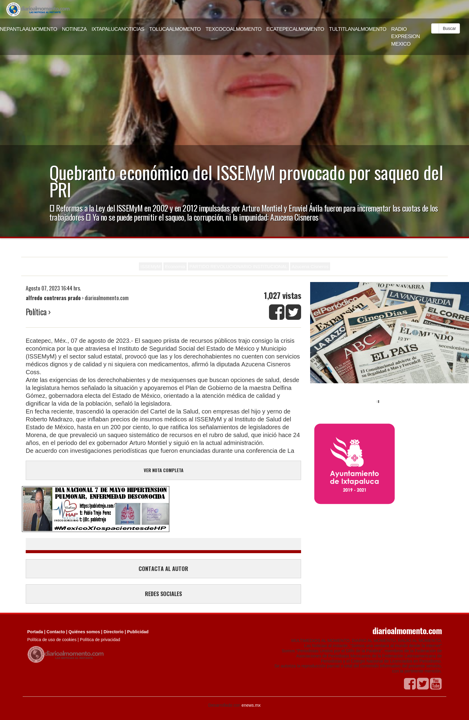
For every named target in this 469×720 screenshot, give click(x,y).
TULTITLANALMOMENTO (357, 29)
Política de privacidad (100, 639)
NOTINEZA (74, 29)
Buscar (449, 28)
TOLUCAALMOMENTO (175, 29)
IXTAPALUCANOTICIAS (118, 29)
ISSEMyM (150, 266)
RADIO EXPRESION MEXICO (405, 36)
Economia (175, 266)
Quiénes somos (84, 631)
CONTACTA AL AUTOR (163, 568)
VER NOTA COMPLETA (163, 470)
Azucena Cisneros (310, 266)
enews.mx (251, 705)
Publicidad (138, 631)
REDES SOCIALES (163, 594)
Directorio (113, 631)
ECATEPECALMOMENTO (295, 29)
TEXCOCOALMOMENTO (233, 29)
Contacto (56, 631)
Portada (35, 631)
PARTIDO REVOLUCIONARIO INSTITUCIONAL (238, 266)
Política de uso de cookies (52, 639)
